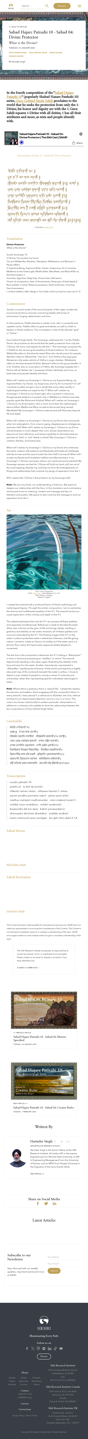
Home (25, 1372)
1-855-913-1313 (25, 1394)
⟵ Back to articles (18, 27)
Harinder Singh (18, 61)
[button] (79, 6)
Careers (25, 1404)
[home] (10, 6)
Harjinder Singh (16, 911)
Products (36, 1377)
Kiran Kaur (37, 593)
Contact (25, 1391)
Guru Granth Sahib (38, 53)
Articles (12, 1377)
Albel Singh (48, 227)
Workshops (37, 1381)
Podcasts (12, 1384)
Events (24, 1377)
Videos (12, 1381)
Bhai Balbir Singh (16, 865)
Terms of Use (31, 1415)
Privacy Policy (19, 1415)
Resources (23, 1381)
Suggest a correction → (28, 968)
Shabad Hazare (16, 56)
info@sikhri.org (24, 1397)
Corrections (25, 1409)
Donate (62, 6)
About (36, 1384)
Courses (23, 1384)
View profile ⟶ (37, 1174)
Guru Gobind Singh (18, 53)
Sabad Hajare (55, 53)
